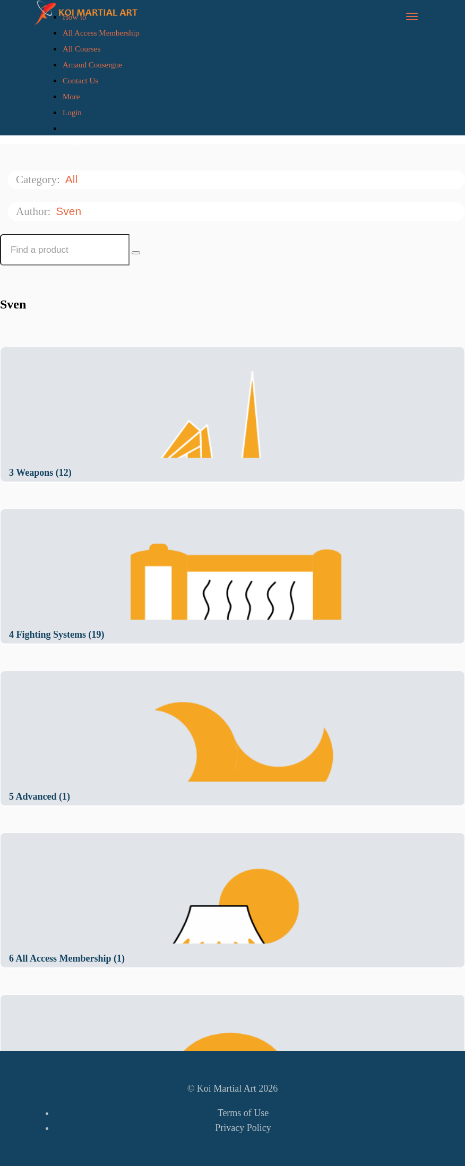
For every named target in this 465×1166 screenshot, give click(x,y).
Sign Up (80, 142)
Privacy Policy (243, 1127)
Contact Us (80, 80)
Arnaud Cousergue (93, 65)
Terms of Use (243, 1113)
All (73, 179)
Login (72, 112)
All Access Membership (101, 33)
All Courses (81, 49)
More (72, 96)
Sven (70, 211)
